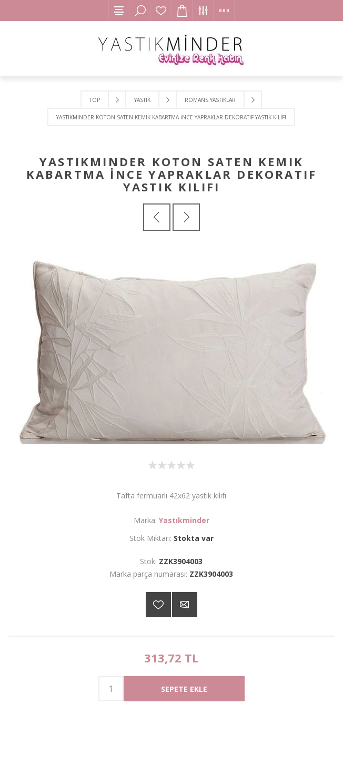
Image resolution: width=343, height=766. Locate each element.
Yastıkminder (184, 520)
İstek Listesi (161, 10)
